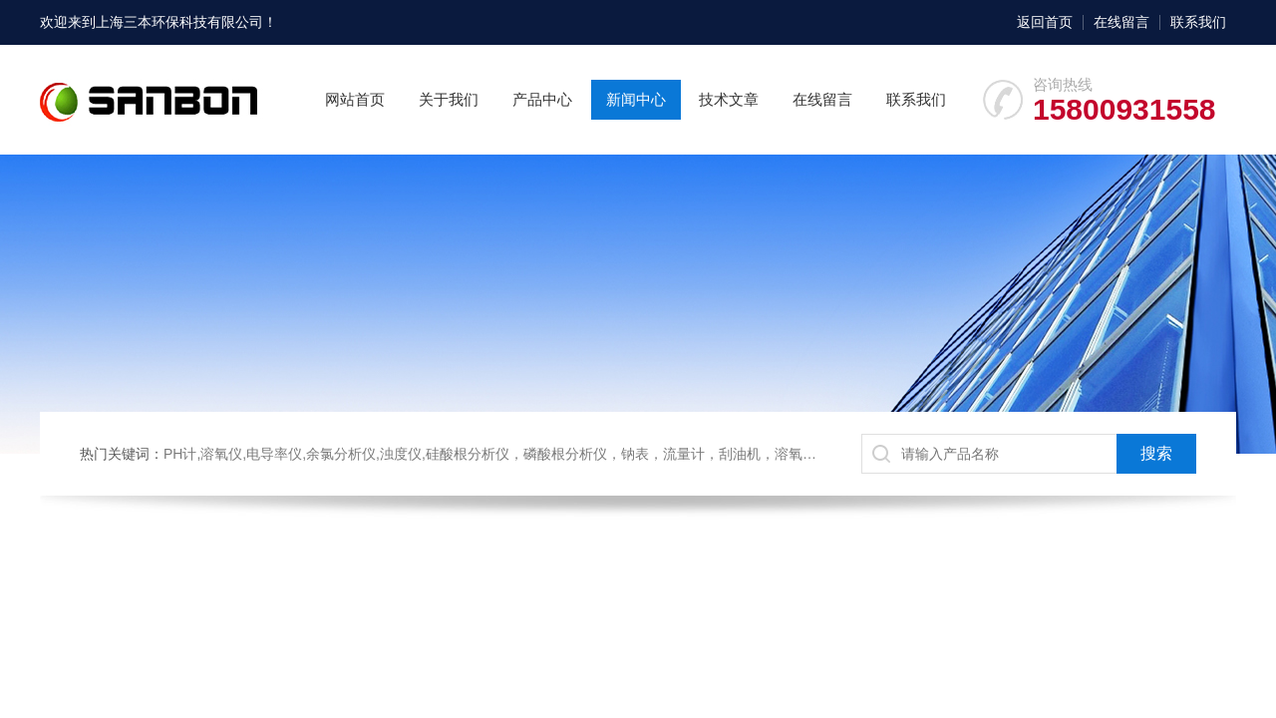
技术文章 (729, 99)
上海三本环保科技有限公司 (179, 22)
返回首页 (1045, 22)
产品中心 (542, 99)
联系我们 (1198, 22)
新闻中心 (636, 99)
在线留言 (1121, 22)
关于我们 (448, 99)
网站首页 (355, 99)
